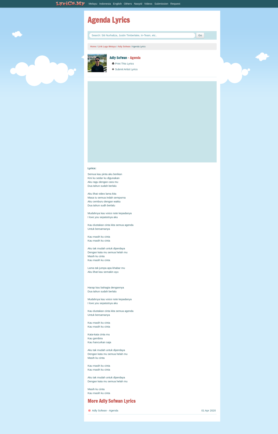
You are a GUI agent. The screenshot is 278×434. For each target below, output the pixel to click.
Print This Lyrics (123, 63)
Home (93, 46)
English (117, 3)
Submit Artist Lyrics (125, 69)
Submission (161, 3)
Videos (148, 3)
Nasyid (138, 3)
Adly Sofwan (124, 46)
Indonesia (105, 3)
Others (128, 3)
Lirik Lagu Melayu (107, 46)
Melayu (93, 3)
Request (175, 3)
